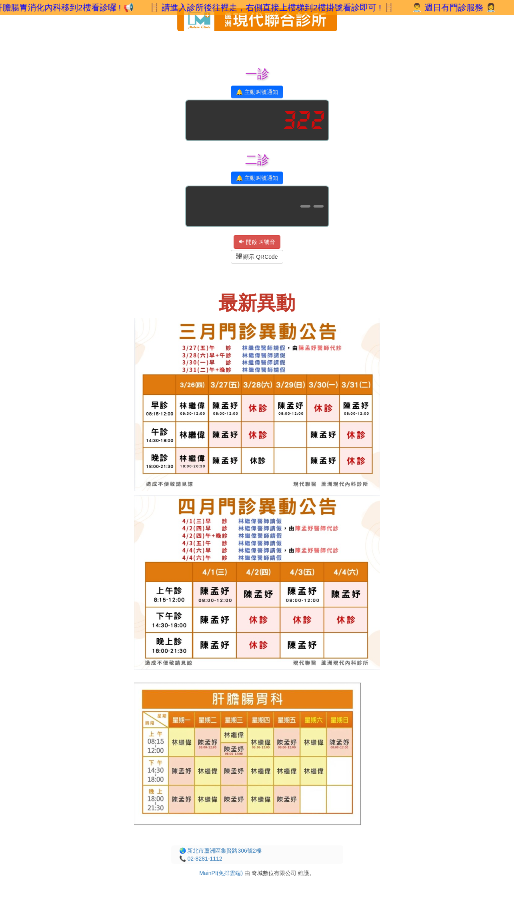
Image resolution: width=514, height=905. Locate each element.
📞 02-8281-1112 (200, 858)
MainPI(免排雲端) (221, 873)
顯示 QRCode (257, 257)
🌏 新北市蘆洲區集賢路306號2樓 (220, 850)
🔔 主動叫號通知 (257, 92)
